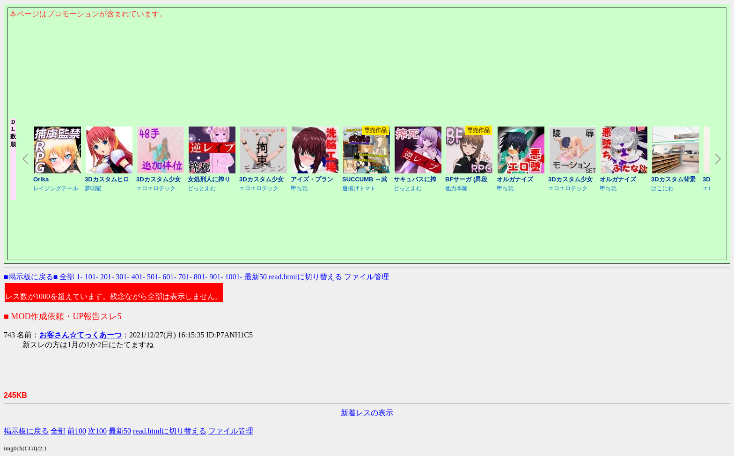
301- (122, 277)
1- (79, 277)
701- (185, 277)
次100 (97, 431)
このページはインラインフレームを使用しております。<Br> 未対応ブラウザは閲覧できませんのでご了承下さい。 (367, 68)
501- (154, 277)
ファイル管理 (366, 277)
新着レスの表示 (367, 413)
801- (200, 277)
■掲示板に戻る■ (31, 277)
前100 (76, 431)
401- (138, 277)
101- (91, 277)
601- (169, 277)
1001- (233, 277)
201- (107, 277)
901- (216, 277)
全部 (66, 277)
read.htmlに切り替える (305, 277)
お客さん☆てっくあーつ (80, 335)
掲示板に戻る (26, 431)
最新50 (255, 277)
